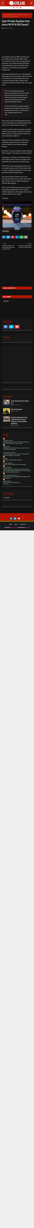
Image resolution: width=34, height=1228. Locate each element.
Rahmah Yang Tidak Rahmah (11, 482)
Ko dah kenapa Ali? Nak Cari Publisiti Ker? (20, 402)
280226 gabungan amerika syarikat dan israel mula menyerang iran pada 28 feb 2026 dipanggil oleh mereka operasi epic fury (17, 470)
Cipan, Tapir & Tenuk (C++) (10, 475)
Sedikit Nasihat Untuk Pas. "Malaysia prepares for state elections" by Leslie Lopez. (16, 442)
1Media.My (6, 446)
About (16, 524)
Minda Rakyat (7, 481)
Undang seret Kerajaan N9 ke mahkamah (14, 464)
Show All (6, 484)
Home (4, 14)
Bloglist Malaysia (8, 463)
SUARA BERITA (7, 467)
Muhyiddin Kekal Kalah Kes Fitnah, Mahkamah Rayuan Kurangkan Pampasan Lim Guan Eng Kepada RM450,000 (19, 420)
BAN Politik (10, 14)
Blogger (5, 458)
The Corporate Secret (9, 452)
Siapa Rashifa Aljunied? (16, 409)
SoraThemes (13, 527)
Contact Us (23, 524)
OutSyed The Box (8, 440)
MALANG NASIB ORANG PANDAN (12, 460)
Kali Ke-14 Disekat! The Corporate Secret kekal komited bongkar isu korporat (16, 454)
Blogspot (27, 527)
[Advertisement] (17, 270)
